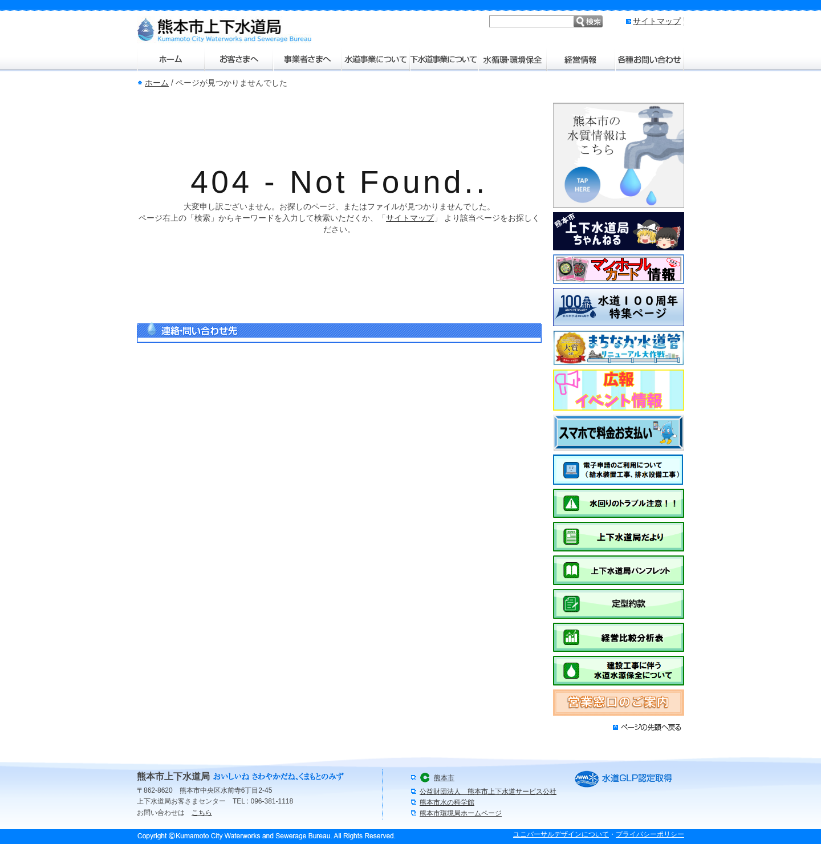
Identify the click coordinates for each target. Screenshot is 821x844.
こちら (202, 813)
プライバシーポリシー (650, 834)
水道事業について (376, 59)
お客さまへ (239, 59)
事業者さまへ (308, 59)
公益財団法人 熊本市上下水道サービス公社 (488, 792)
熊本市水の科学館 (447, 802)
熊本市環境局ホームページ (461, 813)
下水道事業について (444, 59)
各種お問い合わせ (650, 59)
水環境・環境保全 (513, 59)
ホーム (171, 59)
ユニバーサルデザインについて (561, 834)
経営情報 (581, 59)
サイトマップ (657, 21)
